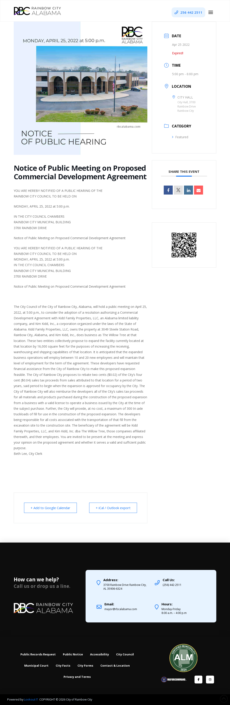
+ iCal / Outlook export (113, 508)
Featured (180, 137)
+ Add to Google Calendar (50, 508)
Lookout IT (31, 699)
